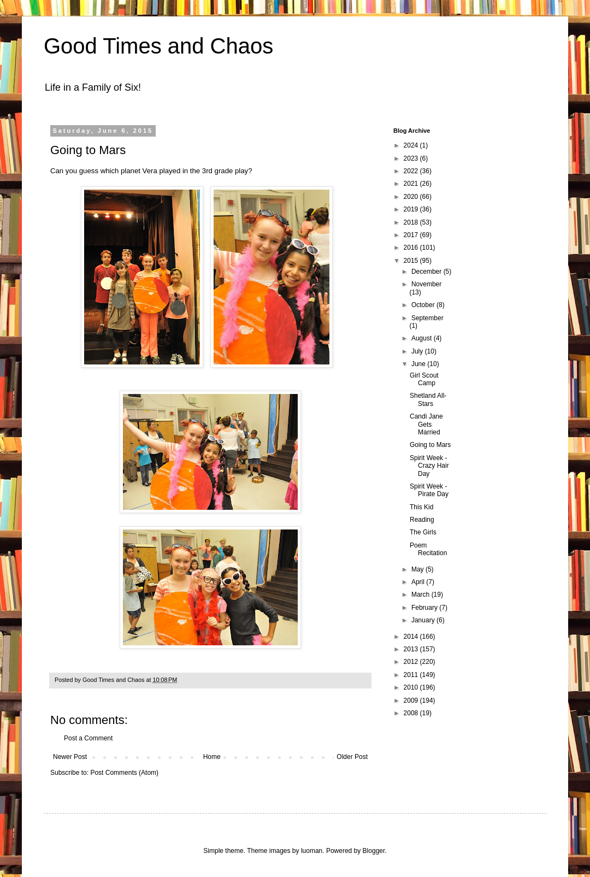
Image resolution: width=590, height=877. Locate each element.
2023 (412, 158)
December (427, 271)
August (422, 338)
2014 (412, 636)
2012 (412, 662)
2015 (412, 260)
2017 (412, 235)
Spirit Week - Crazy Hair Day (429, 466)
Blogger (374, 851)
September (427, 318)
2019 (412, 209)
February (425, 607)
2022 (412, 171)
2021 (412, 183)
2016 (412, 247)
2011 (412, 675)
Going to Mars (430, 445)
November (426, 284)
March (421, 594)
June (419, 364)
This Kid (421, 507)
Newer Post (70, 757)
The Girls (423, 532)
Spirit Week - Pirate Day (429, 490)
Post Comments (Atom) (124, 772)
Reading (422, 519)
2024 (412, 145)
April (418, 582)
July (418, 351)
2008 (412, 713)
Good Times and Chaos (158, 46)
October (423, 305)
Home (212, 757)
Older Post (352, 757)
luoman (311, 851)
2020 (412, 197)
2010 (412, 687)
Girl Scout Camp (424, 379)
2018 (412, 222)
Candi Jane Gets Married (426, 424)
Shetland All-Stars (428, 399)
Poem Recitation (428, 549)
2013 (412, 649)
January (423, 620)
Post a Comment (88, 738)
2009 (412, 700)
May (418, 569)
